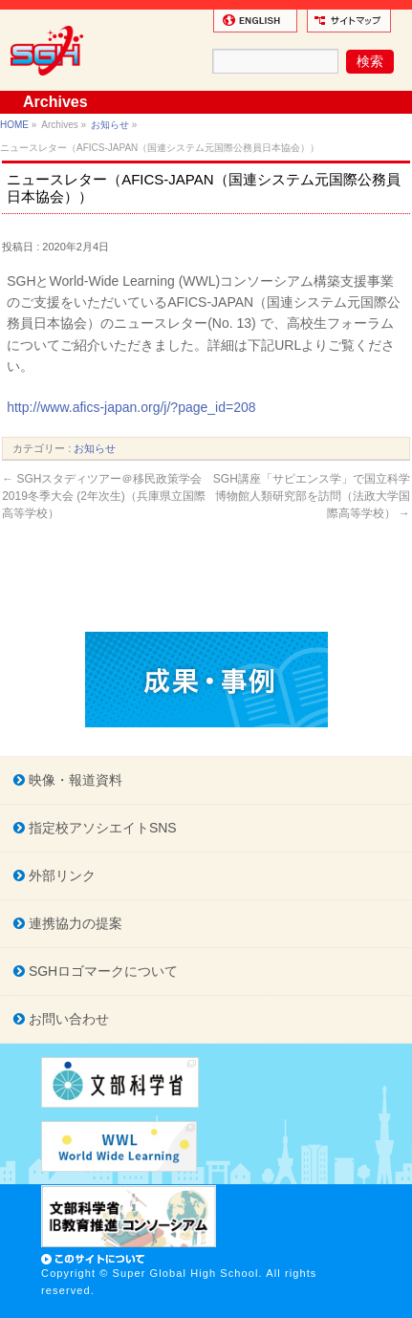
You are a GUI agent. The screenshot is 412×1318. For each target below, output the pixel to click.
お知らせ (110, 124)
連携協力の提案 (73, 923)
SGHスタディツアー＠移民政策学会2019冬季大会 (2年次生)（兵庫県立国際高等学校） (104, 496)
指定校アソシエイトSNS (101, 827)
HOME (14, 124)
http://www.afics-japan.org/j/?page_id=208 (131, 407)
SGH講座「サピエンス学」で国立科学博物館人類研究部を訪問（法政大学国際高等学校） (311, 496)
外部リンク (60, 875)
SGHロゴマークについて (101, 971)
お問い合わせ (67, 1018)
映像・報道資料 (73, 780)
